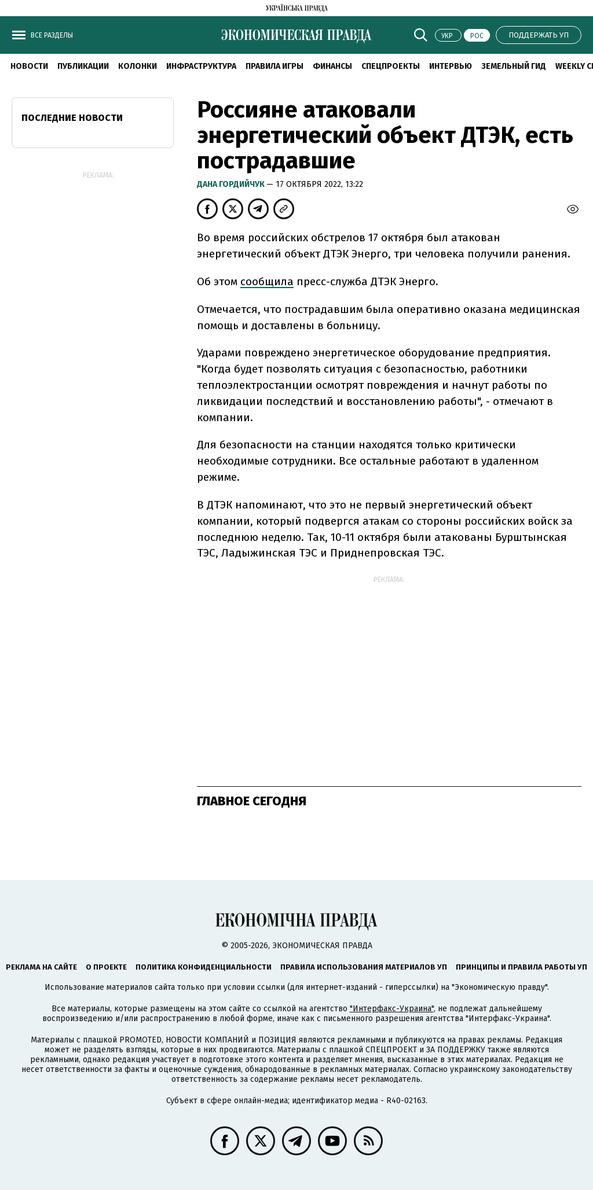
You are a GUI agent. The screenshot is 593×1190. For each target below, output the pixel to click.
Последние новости (72, 117)
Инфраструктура (201, 66)
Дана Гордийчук (231, 184)
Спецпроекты (390, 66)
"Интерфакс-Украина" (392, 1009)
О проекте (106, 967)
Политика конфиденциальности (204, 967)
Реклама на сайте (41, 967)
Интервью (450, 66)
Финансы (332, 66)
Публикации (83, 66)
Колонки (137, 66)
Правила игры (274, 66)
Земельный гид (513, 66)
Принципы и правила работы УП (521, 967)
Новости (29, 66)
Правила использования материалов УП (363, 967)
